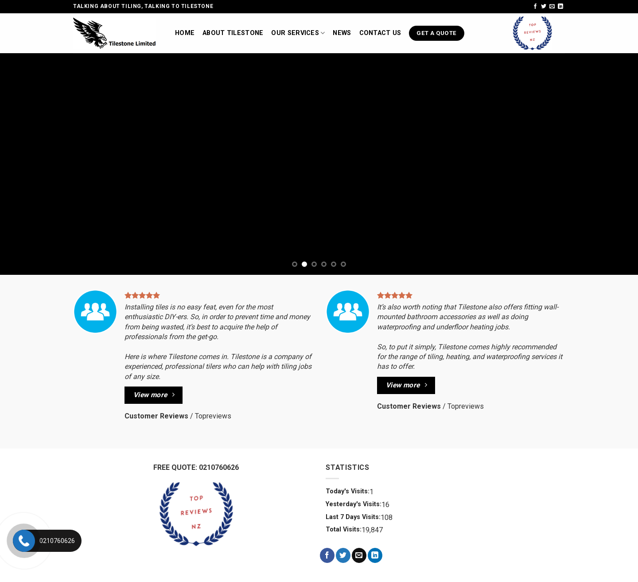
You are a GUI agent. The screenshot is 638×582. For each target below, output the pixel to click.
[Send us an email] (552, 7)
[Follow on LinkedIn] (560, 7)
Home (185, 33)
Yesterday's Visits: (353, 504)
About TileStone (232, 33)
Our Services (298, 33)
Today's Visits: (348, 491)
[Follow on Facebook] (535, 7)
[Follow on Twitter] (543, 7)
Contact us (380, 33)
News (342, 33)
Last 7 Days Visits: (353, 517)
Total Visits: (344, 529)
